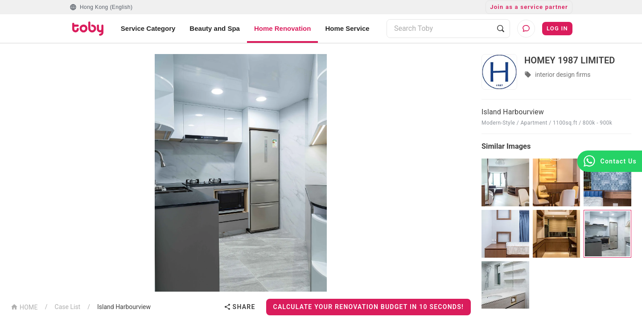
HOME (24, 306)
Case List (68, 306)
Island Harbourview (124, 306)
